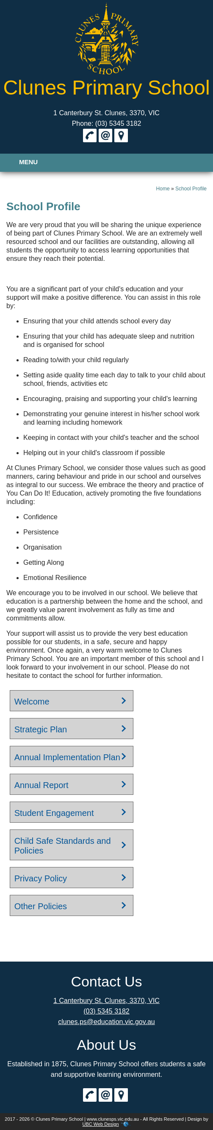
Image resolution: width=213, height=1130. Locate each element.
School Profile (191, 189)
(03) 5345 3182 (106, 1011)
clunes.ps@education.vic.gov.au (106, 1021)
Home (163, 189)
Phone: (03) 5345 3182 (106, 123)
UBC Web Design (101, 1124)
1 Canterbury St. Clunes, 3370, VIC (106, 113)
